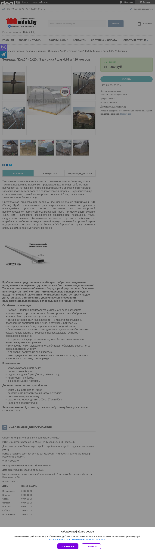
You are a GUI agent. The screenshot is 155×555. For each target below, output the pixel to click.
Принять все (68, 546)
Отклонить (91, 546)
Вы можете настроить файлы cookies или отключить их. (76, 539)
